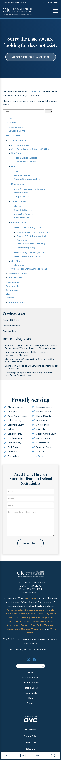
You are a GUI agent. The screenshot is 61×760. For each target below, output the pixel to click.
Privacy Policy (30, 736)
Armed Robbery (22, 217)
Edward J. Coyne (17, 130)
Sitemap (30, 749)
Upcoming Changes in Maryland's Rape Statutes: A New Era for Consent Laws (30, 373)
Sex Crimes (16, 153)
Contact (10, 297)
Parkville (24, 621)
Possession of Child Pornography (33, 232)
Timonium (49, 625)
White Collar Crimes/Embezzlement (29, 268)
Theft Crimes (17, 265)
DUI (13, 166)
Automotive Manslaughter (27, 179)
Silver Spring (37, 625)
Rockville (25, 625)
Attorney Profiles (30, 677)
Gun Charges (17, 261)
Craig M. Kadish (16, 127)
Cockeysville (11, 613)
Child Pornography (20, 145)
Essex (53, 613)
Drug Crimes (17, 184)
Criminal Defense (17, 140)
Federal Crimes (18, 222)
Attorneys (11, 122)
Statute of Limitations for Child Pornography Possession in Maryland (26, 353)
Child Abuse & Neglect (25, 161)
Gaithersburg (23, 617)
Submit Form (30, 543)
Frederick (11, 617)
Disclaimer (30, 729)
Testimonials (12, 286)
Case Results (12, 282)
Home (9, 118)
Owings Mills (13, 621)
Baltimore (31, 598)
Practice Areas (13, 135)
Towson (9, 629)
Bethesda (30, 609)
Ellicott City (43, 613)
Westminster (37, 629)
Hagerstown (48, 617)
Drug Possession (22, 196)
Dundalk (32, 613)
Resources (30, 742)
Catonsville (48, 609)
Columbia (22, 613)
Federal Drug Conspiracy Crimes (30, 252)
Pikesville (34, 621)
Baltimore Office (17, 302)
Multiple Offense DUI (24, 175)
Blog (8, 293)
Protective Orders (18, 273)
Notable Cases (30, 687)
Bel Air (21, 609)
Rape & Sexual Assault (25, 157)
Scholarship (12, 290)
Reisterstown (13, 625)
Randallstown (47, 621)
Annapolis (12, 609)
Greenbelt (36, 617)
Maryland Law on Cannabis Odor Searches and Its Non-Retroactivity (29, 360)
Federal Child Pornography (27, 227)
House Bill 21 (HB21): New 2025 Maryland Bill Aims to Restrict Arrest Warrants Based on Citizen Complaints (31, 346)
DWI (16, 171)
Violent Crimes (18, 201)
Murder (17, 206)
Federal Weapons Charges (27, 256)
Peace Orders (15, 277)
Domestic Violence (23, 214)
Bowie (39, 609)
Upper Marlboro (22, 629)
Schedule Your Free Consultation (31, 56)
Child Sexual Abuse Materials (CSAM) (30, 149)
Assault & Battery (23, 210)
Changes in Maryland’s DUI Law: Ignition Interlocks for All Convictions (31, 367)
